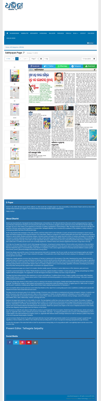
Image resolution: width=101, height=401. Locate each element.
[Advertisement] (68, 15)
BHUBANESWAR (14, 33)
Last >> (26, 58)
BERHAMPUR (34, 33)
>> (20, 58)
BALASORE (52, 33)
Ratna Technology (83, 398)
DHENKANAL (43, 33)
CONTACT (83, 33)
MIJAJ (75, 33)
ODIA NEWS (91, 33)
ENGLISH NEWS (11, 38)
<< (13, 58)
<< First (8, 58)
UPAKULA (68, 33)
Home (7, 47)
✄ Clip (46, 59)
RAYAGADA (60, 33)
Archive (90, 43)
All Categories (14, 47)
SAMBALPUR (24, 33)
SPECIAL (21, 47)
